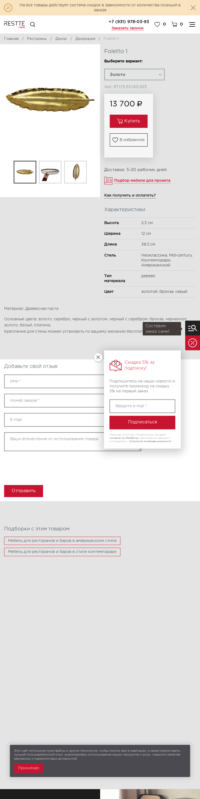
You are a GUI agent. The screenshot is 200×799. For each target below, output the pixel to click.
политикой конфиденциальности (150, 441)
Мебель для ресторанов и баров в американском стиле (62, 540)
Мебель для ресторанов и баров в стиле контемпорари (62, 551)
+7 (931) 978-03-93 (129, 22)
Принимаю (28, 768)
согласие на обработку (124, 438)
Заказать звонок (127, 28)
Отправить (24, 491)
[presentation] (36, 466)
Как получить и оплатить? (130, 195)
